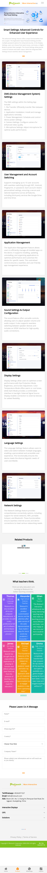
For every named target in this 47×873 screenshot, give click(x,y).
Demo (23, 58)
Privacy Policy (15, 856)
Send (23, 785)
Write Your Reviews (23, 705)
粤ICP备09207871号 (41, 863)
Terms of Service (30, 856)
